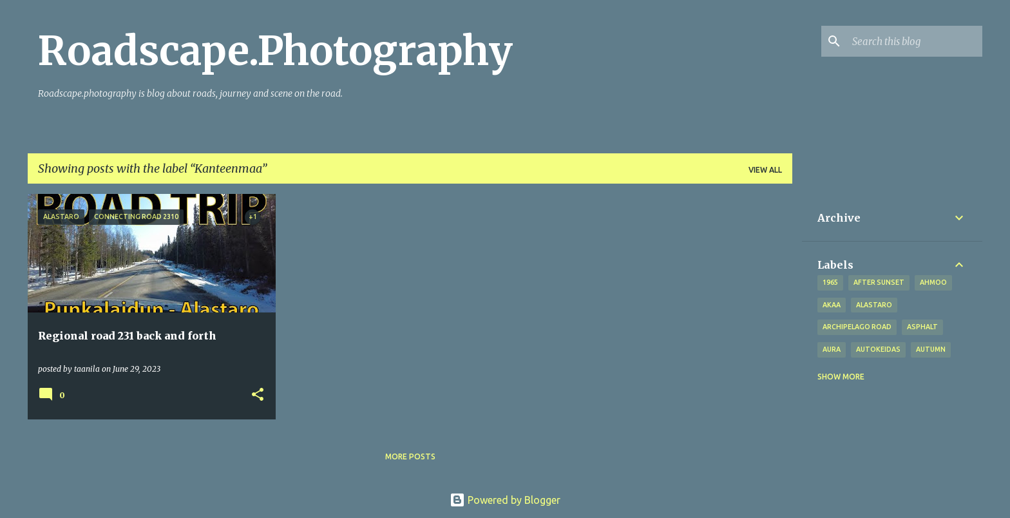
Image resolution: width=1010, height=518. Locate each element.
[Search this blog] (914, 41)
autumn (931, 349)
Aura (832, 349)
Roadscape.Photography (275, 51)
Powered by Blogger (505, 500)
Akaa (832, 305)
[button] (257, 395)
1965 (830, 282)
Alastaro (874, 305)
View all (765, 170)
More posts (410, 456)
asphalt (922, 327)
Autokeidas (878, 349)
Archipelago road (857, 327)
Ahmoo (933, 282)
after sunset (878, 282)
